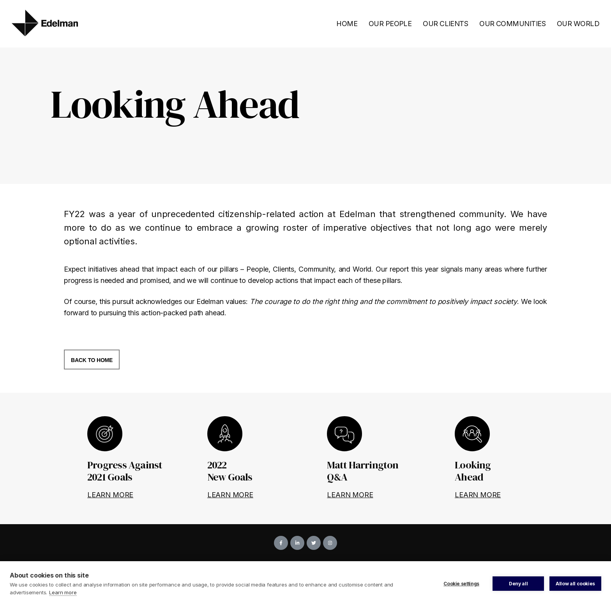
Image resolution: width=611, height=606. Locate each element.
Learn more (62, 592)
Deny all (518, 584)
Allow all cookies (575, 584)
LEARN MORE (110, 495)
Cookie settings (461, 584)
